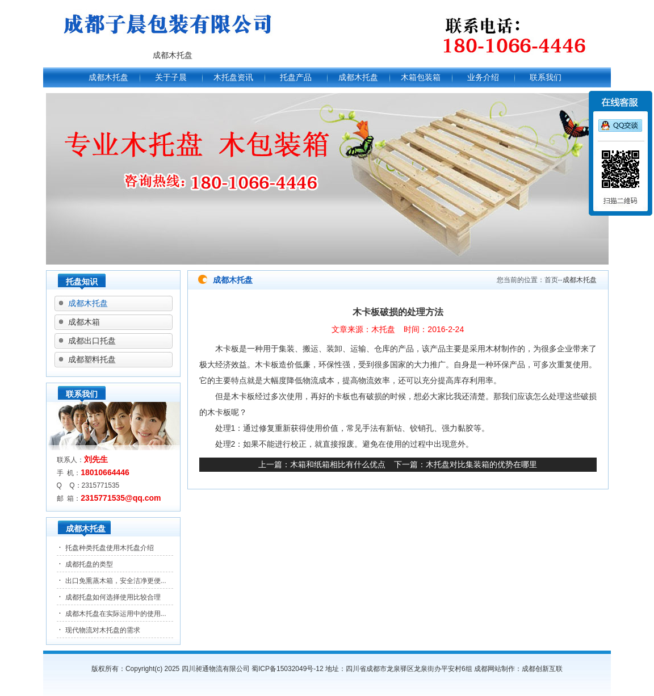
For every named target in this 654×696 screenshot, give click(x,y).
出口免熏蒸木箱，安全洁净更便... (115, 581)
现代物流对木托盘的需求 (102, 630)
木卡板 (227, 348)
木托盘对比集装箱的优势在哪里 (481, 464)
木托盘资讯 (233, 77)
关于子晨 (171, 77)
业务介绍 (483, 77)
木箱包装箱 (421, 77)
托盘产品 (296, 77)
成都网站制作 (494, 669)
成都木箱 (84, 321)
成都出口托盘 (92, 340)
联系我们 (545, 77)
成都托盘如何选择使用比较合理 (113, 597)
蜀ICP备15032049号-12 (287, 669)
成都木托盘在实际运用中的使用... (115, 614)
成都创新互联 (542, 669)
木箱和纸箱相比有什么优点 (337, 464)
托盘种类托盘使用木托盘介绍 (109, 548)
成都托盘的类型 (89, 564)
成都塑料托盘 (92, 359)
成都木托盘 (108, 77)
